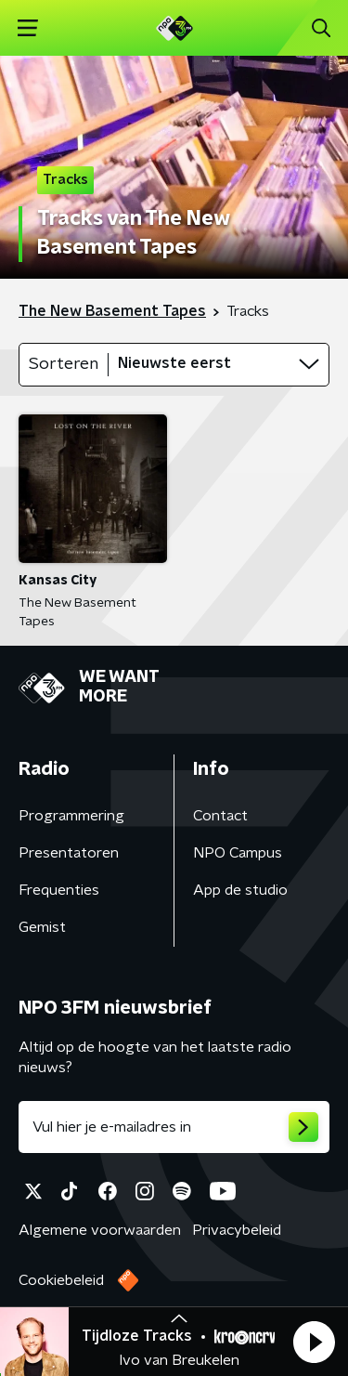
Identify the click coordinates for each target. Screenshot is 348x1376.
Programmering (71, 815)
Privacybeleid (236, 1230)
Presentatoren (69, 852)
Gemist (42, 927)
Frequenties (59, 890)
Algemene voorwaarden (100, 1230)
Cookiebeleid (61, 1280)
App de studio (240, 890)
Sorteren (63, 364)
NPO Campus (237, 852)
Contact (220, 815)
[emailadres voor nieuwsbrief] (174, 1127)
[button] (313, 1341)
